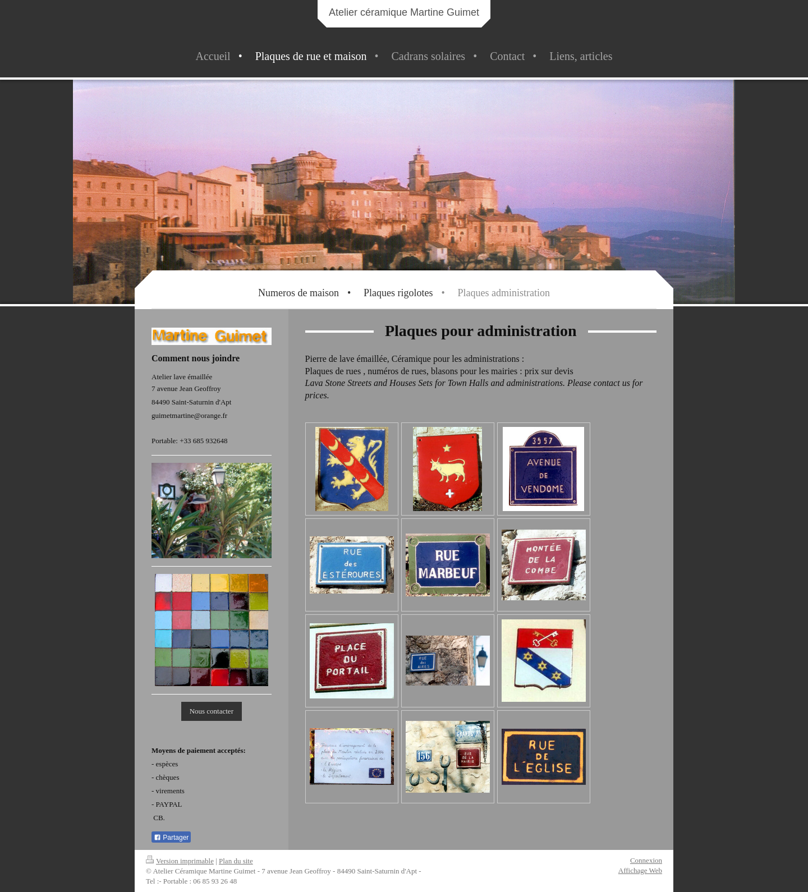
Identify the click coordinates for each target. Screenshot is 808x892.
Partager (171, 838)
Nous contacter (211, 711)
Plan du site (236, 861)
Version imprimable (180, 861)
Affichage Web (640, 870)
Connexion (646, 860)
